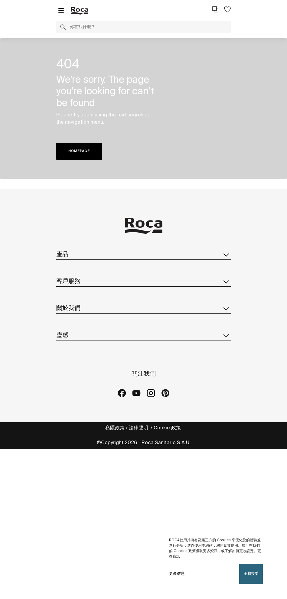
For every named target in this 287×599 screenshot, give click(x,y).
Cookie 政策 (168, 428)
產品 (143, 254)
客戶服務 (143, 281)
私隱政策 (115, 428)
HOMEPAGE (79, 151)
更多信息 (177, 574)
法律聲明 (139, 428)
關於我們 (143, 308)
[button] (63, 28)
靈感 (143, 335)
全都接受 (251, 574)
